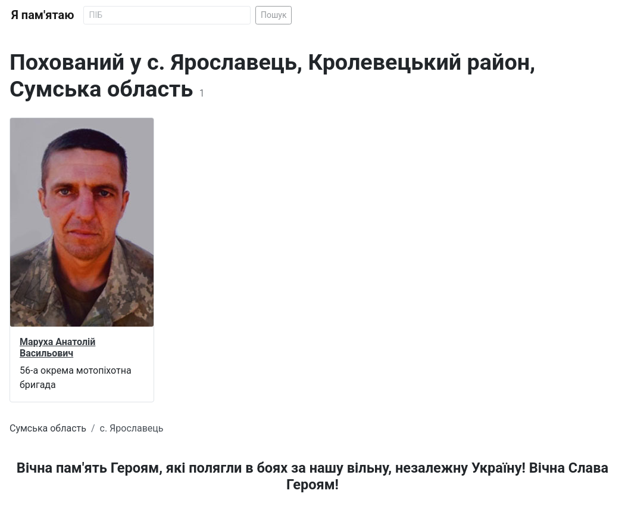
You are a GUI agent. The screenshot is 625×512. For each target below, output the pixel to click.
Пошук (274, 15)
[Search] (167, 15)
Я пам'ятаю (42, 15)
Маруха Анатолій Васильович (57, 347)
